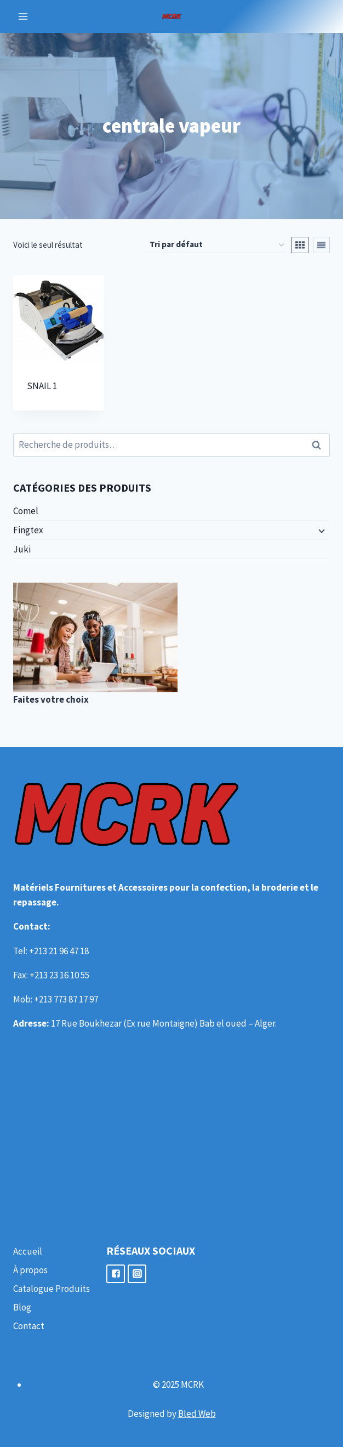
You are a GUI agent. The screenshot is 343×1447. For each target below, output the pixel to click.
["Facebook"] (115, 1273)
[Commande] (217, 245)
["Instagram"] (137, 1273)
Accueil (27, 1251)
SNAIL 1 (42, 386)
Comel (25, 511)
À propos (30, 1270)
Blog (22, 1307)
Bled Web (197, 1414)
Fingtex (28, 530)
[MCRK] (171, 16)
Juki (22, 549)
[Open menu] (23, 16)
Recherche (319, 444)
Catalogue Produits (51, 1289)
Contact (28, 1326)
